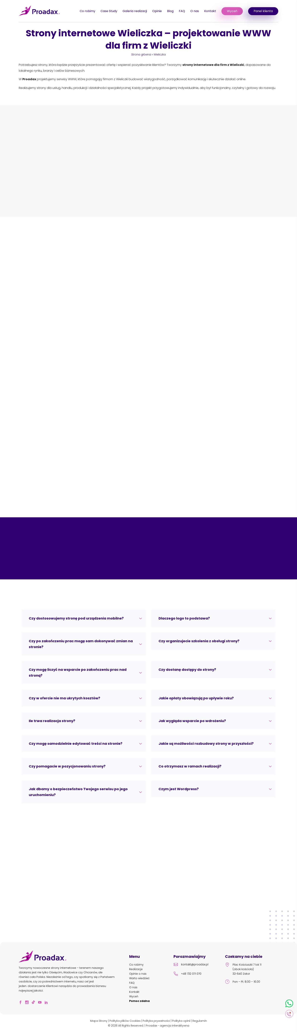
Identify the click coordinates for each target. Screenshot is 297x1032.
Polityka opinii (181, 1021)
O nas (194, 11)
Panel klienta (263, 11)
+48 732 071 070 (187, 974)
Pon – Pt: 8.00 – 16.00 (242, 982)
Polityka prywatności (156, 1021)
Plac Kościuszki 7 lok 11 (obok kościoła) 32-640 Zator (243, 969)
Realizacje (136, 969)
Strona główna (141, 54)
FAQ (182, 11)
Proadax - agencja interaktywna (167, 1025)
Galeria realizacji (135, 11)
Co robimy (87, 11)
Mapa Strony (98, 1021)
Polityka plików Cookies (125, 1021)
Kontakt (210, 11)
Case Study (109, 11)
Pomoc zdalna (139, 1001)
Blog (170, 11)
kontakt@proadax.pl (191, 965)
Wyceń (232, 11)
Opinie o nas (137, 974)
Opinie (157, 11)
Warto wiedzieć (139, 978)
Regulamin (199, 1021)
